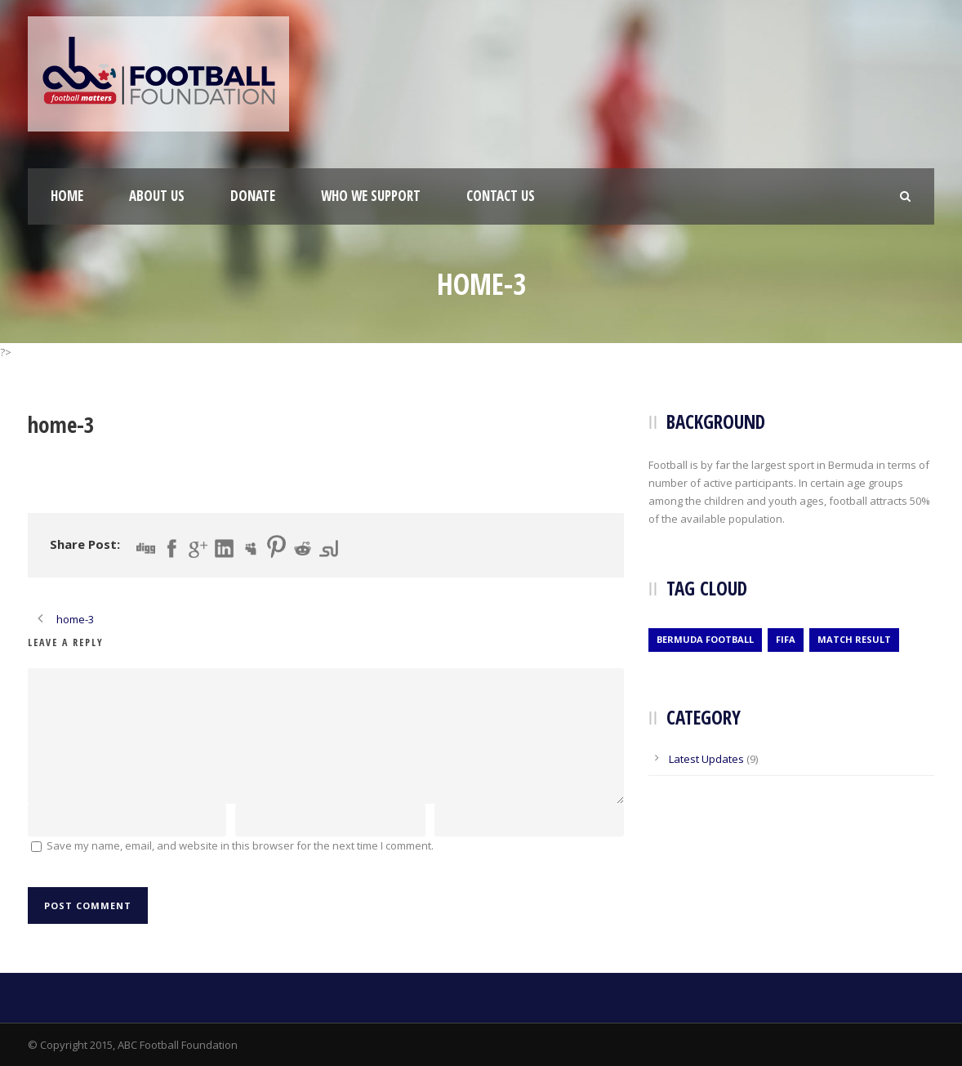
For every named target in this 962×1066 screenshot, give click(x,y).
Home (67, 195)
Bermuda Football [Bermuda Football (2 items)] (705, 639)
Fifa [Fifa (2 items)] (785, 639)
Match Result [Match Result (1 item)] (854, 639)
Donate (252, 195)
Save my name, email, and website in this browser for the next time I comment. (240, 845)
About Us (157, 195)
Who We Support (371, 195)
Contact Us (500, 195)
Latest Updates (706, 759)
